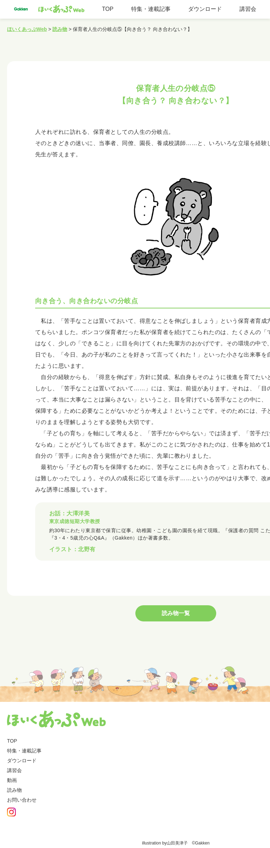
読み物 (59, 29)
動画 (12, 781)
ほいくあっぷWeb (27, 29)
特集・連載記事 (151, 9)
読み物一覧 (176, 614)
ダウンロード (205, 9)
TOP (108, 9)
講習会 (247, 9)
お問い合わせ (22, 801)
